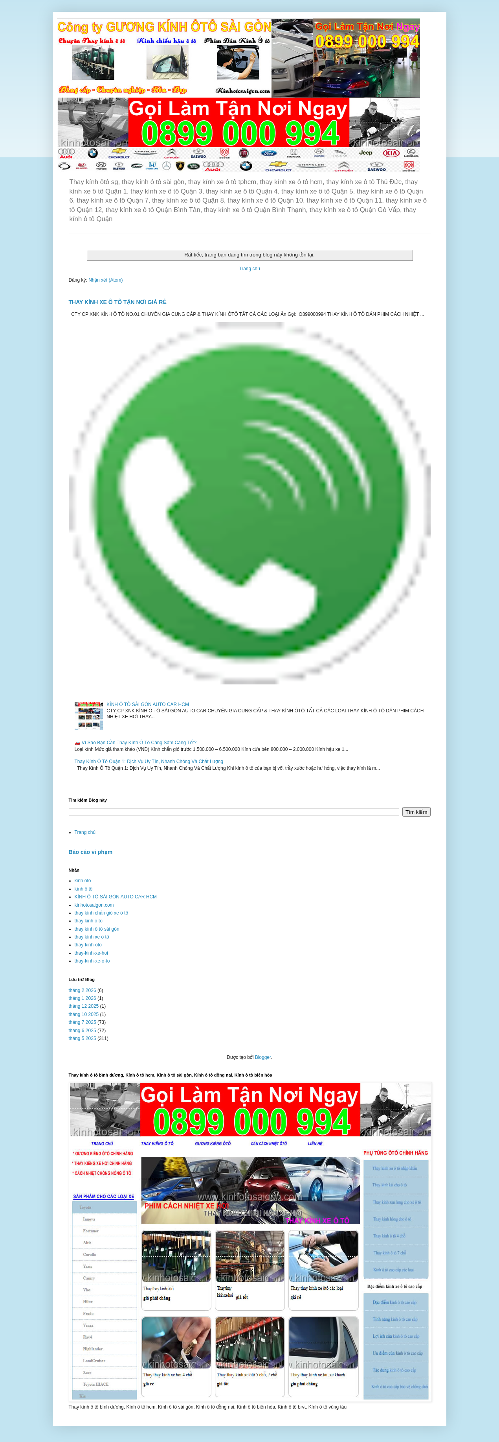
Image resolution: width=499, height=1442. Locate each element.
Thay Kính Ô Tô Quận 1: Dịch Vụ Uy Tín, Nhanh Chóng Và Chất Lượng (149, 761)
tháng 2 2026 (82, 990)
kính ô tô (84, 889)
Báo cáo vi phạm (91, 852)
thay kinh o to (89, 921)
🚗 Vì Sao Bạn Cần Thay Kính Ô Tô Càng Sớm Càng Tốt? (136, 742)
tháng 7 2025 (82, 1022)
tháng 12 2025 (84, 1006)
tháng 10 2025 (84, 1014)
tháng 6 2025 (82, 1030)
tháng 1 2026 (82, 998)
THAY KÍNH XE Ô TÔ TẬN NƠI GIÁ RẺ (118, 302)
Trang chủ (249, 268)
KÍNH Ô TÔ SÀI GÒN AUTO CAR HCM (147, 704)
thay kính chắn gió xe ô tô (101, 913)
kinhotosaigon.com (94, 905)
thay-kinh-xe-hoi (91, 953)
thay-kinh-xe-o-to (92, 961)
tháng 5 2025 (82, 1038)
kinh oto (83, 880)
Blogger (263, 1057)
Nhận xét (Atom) (105, 280)
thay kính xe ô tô (92, 937)
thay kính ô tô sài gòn (97, 929)
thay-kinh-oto (88, 945)
